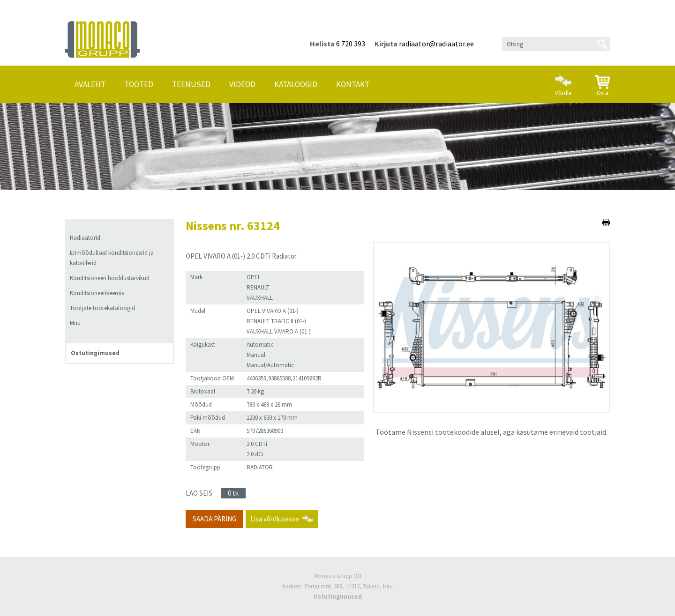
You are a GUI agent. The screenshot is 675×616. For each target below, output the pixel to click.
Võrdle (563, 81)
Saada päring (214, 518)
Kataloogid (295, 84)
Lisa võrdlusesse (274, 518)
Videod (242, 84)
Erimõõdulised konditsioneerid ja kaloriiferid (112, 258)
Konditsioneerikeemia (97, 293)
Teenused (191, 84)
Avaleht (90, 84)
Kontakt (352, 84)
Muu (75, 323)
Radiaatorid (85, 238)
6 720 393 (350, 43)
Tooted (138, 84)
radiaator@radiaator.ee (436, 43)
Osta (602, 82)
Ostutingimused (95, 353)
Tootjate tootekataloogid (102, 308)
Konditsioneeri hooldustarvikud (110, 278)
